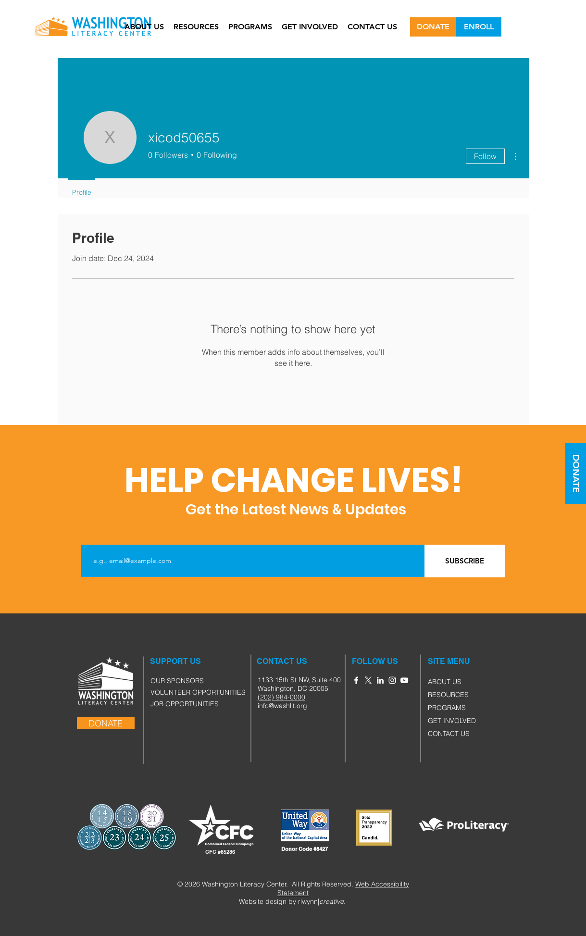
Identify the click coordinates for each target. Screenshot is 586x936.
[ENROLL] (478, 27)
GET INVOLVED (452, 720)
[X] (368, 680)
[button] (438, 661)
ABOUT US (444, 681)
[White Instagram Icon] (392, 680)
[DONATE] (433, 27)
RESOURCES (448, 694)
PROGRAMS (447, 707)
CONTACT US (449, 733)
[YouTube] (404, 680)
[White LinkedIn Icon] (380, 680)
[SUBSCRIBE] (464, 561)
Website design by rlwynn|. (292, 901)
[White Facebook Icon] (356, 680)
